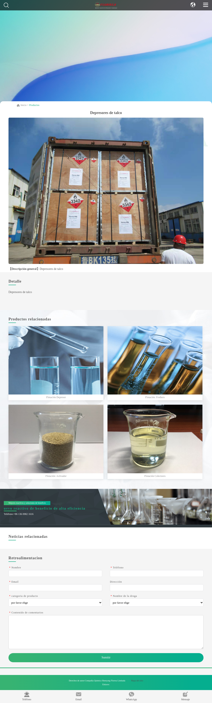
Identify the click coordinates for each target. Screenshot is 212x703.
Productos (34, 105)
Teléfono (26, 696)
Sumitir (106, 657)
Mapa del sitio (137, 680)
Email (79, 696)
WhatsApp (131, 696)
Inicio (24, 105)
